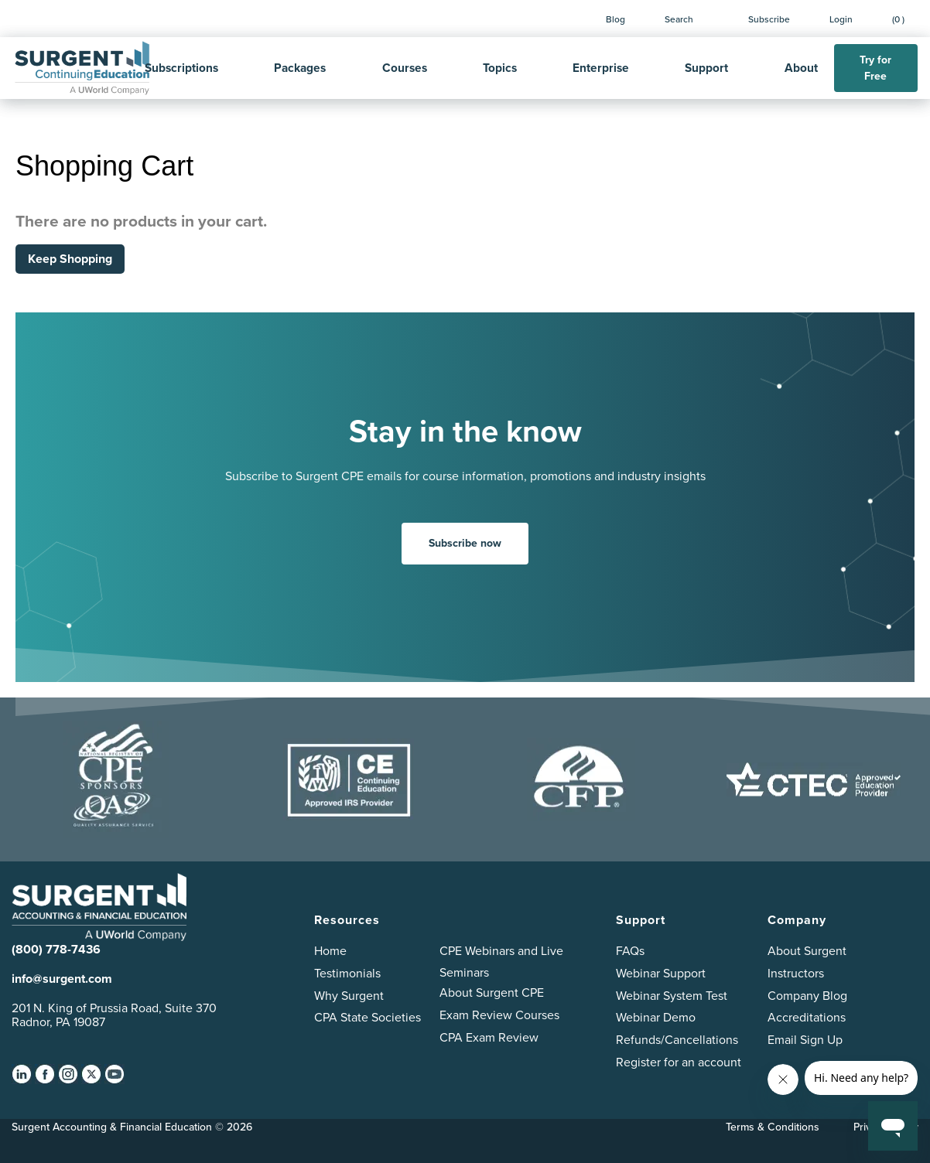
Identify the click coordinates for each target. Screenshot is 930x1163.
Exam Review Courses (499, 1015)
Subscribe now (465, 543)
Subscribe (769, 19)
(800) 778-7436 (56, 949)
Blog (615, 19)
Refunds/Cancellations (677, 1040)
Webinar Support (661, 973)
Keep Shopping (70, 259)
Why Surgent (349, 995)
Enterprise (601, 68)
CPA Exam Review (489, 1037)
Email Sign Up (805, 1040)
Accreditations (807, 1017)
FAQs (630, 951)
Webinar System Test (671, 995)
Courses (404, 68)
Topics (500, 68)
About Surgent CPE (491, 992)
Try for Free (875, 68)
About (801, 68)
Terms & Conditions (772, 1126)
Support (706, 68)
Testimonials (347, 973)
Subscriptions (181, 68)
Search (679, 19)
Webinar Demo (656, 1017)
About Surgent (807, 951)
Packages (300, 68)
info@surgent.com (62, 978)
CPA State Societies (367, 1017)
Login (841, 19)
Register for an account (678, 1062)
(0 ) (898, 19)
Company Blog (807, 995)
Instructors (796, 973)
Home (330, 951)
